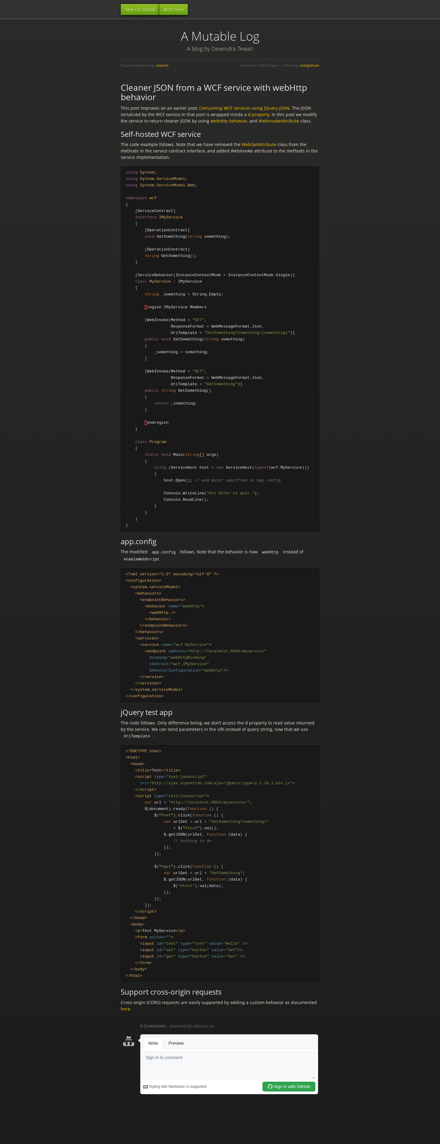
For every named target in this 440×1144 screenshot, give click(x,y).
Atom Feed (173, 9)
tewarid (162, 65)
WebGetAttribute (259, 144)
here (125, 1025)
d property (258, 114)
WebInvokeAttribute (278, 121)
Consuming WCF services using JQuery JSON (244, 108)
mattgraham (309, 65)
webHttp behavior (229, 121)
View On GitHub (140, 9)
